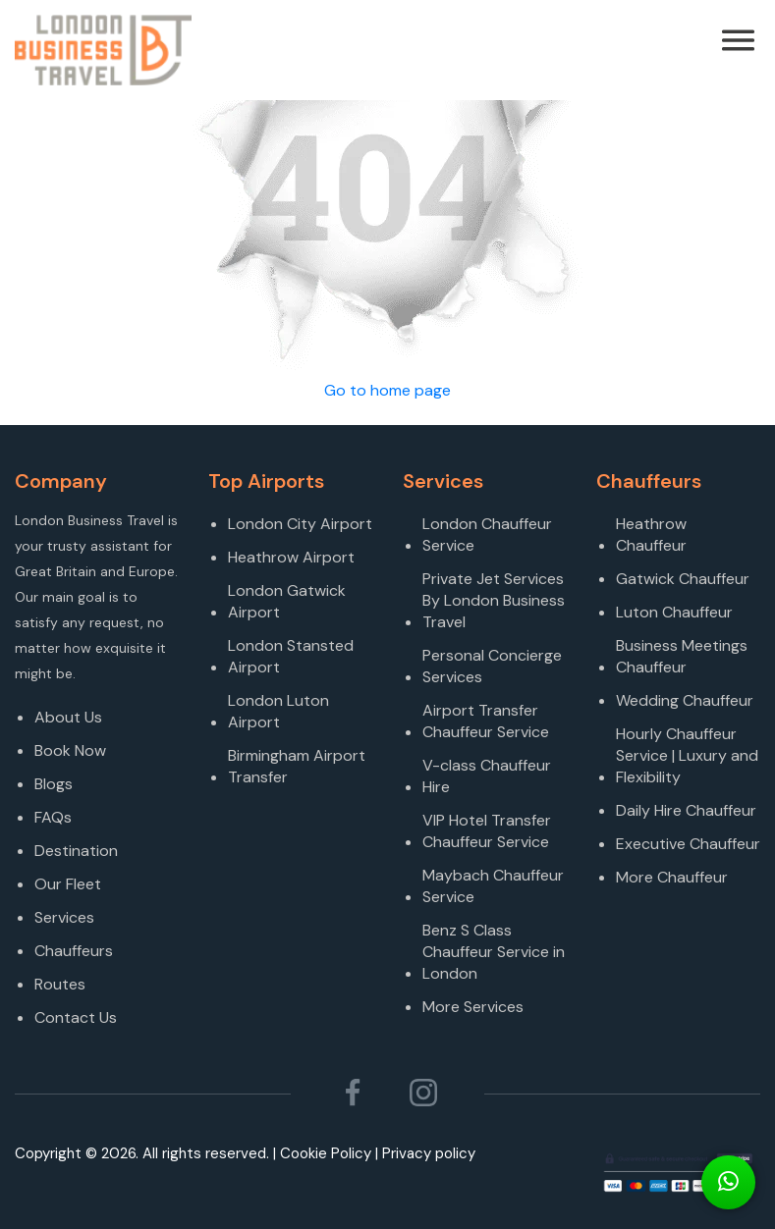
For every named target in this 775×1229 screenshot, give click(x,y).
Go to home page (387, 390)
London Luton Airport (278, 711)
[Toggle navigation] (762, 50)
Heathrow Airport (291, 557)
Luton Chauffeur (674, 612)
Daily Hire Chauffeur (686, 810)
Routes (59, 984)
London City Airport (300, 523)
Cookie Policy (325, 1153)
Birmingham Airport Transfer (296, 766)
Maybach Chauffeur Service (493, 886)
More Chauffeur (672, 877)
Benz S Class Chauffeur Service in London (493, 952)
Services (64, 917)
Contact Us (75, 1017)
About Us (68, 717)
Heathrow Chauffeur (651, 534)
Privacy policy (428, 1153)
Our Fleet (67, 884)
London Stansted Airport (291, 656)
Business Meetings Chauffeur (681, 656)
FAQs (53, 817)
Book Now (70, 750)
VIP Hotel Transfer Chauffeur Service (486, 831)
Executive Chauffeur (688, 843)
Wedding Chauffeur (684, 700)
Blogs (53, 784)
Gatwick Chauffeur (682, 578)
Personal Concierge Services (492, 666)
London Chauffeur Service (487, 534)
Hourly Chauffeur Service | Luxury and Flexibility (687, 755)
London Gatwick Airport (287, 601)
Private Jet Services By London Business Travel (493, 600)
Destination (76, 850)
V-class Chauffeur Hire (486, 776)
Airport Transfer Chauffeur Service (485, 721)
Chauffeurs (73, 950)
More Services (473, 1006)
